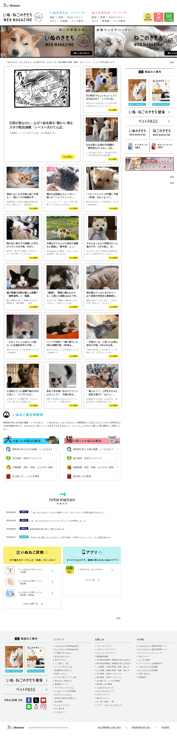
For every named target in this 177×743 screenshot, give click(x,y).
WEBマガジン (75, 17)
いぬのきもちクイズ (105, 688)
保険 (60, 17)
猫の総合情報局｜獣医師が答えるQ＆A (113, 663)
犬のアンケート (103, 695)
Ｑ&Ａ (53, 21)
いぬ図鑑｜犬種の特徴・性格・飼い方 (113, 667)
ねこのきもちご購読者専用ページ (152, 649)
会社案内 (165, 727)
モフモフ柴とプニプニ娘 (65, 677)
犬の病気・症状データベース (27, 458)
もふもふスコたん (62, 705)
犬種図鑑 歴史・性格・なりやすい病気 (32, 467)
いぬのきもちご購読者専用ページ (152, 646)
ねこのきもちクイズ (105, 691)
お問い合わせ (144, 674)
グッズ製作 (77, 21)
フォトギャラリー (104, 646)
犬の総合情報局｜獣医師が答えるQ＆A (113, 660)
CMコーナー (143, 656)
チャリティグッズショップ (150, 653)
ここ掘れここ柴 (61, 663)
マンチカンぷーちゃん (64, 688)
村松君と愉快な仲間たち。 (66, 698)
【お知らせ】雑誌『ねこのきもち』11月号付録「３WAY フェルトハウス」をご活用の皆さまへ (71, 537)
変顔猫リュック (61, 684)
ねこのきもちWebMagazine (67, 649)
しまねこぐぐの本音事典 (65, 691)
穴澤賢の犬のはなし (63, 653)
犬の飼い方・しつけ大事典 (25, 476)
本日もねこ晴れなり (63, 681)
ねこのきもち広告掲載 (148, 670)
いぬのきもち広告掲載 (148, 667)
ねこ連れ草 (59, 708)
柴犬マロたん (60, 660)
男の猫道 (58, 701)
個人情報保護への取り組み (109, 727)
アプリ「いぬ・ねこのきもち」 (110, 705)
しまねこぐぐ (60, 712)
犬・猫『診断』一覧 (105, 701)
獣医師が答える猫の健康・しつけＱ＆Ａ (93, 449)
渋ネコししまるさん (63, 695)
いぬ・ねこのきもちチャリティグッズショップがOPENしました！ (58, 521)
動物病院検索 (102, 656)
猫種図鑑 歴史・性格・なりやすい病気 (93, 467)
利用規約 (142, 677)
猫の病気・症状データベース (87, 458)
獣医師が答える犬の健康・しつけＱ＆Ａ (32, 449)
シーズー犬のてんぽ (63, 667)
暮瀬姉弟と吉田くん (63, 670)
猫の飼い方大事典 (82, 476)
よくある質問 (144, 660)
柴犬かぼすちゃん (62, 656)
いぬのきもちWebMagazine (67, 646)
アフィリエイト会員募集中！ (150, 663)
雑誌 (52, 17)
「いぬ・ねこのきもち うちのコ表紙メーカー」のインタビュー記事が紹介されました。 (67, 512)
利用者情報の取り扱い (141, 727)
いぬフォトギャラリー (106, 649)
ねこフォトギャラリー (106, 653)
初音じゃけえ (60, 674)
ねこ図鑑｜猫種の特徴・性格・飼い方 (113, 670)
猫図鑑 (106, 21)
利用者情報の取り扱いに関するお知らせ (47, 529)
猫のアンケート (103, 698)
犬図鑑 (64, 21)
